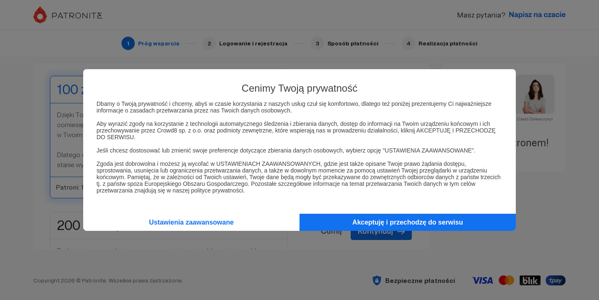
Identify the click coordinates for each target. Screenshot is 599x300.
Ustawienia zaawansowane (191, 222)
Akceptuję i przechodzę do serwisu (407, 222)
